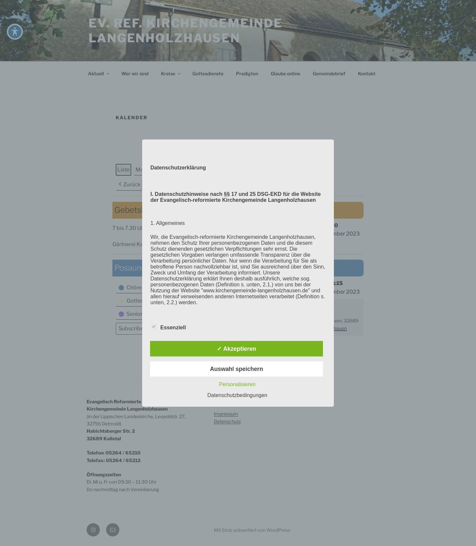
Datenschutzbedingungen (237, 395)
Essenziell (168, 327)
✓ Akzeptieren (236, 349)
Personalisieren (237, 384)
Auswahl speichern (236, 369)
